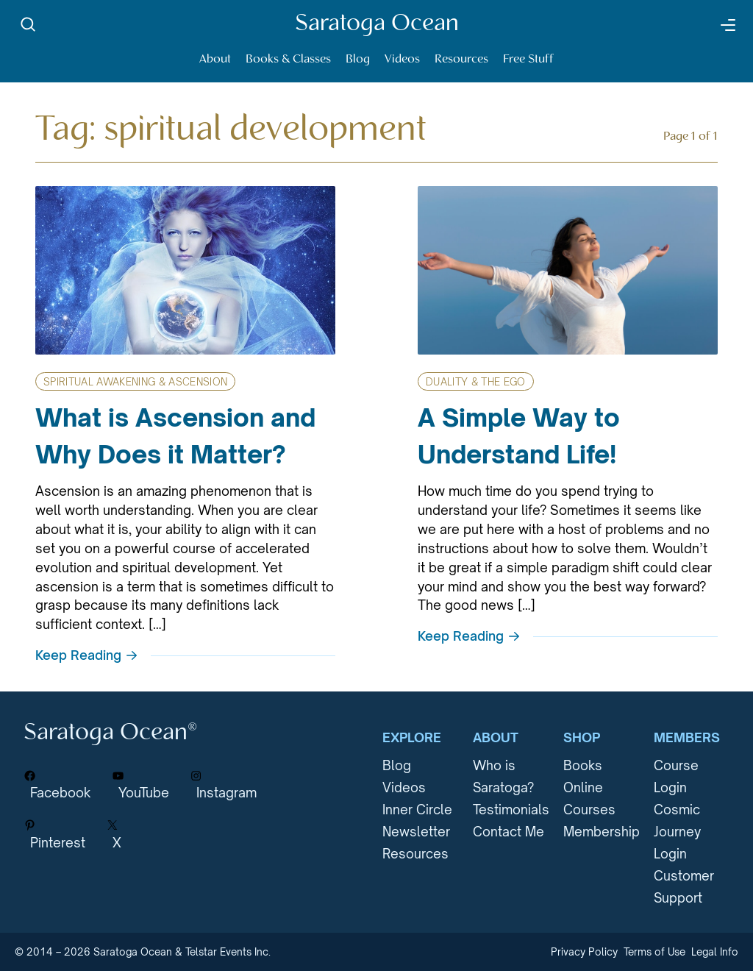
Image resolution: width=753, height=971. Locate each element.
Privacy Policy (584, 952)
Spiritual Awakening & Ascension (135, 382)
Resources (461, 59)
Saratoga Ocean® (110, 733)
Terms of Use (654, 952)
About (215, 59)
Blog (358, 59)
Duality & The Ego (476, 382)
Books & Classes (288, 59)
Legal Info (714, 952)
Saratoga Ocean (377, 24)
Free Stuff (528, 59)
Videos (402, 59)
